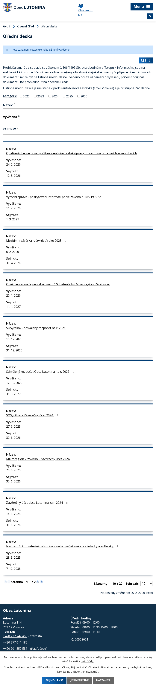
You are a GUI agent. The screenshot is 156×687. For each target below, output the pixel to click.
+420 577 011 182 (15, 643)
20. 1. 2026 (13, 296)
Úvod (6, 26)
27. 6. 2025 (13, 427)
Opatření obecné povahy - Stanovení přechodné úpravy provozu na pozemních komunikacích (71, 154)
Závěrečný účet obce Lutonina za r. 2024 (37, 503)
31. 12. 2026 (14, 351)
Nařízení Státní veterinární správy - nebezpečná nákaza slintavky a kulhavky (62, 547)
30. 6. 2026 (13, 438)
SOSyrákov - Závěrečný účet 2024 (32, 416)
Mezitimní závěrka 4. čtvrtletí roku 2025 (36, 241)
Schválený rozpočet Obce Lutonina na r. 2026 (40, 372)
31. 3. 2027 (13, 395)
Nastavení (105, 680)
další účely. (87, 661)
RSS (146, 61)
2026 (84, 97)
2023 (40, 97)
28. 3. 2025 (13, 558)
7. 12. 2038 (13, 569)
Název (8, 106)
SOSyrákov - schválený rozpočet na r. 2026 (39, 329)
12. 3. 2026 (13, 176)
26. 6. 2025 (13, 471)
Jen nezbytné (79, 680)
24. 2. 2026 (13, 165)
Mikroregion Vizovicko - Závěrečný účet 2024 (40, 460)
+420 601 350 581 (15, 649)
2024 (55, 97)
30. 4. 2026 (13, 264)
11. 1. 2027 (13, 307)
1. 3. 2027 (12, 220)
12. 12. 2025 (14, 383)
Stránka (17, 583)
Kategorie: (10, 97)
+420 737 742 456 (15, 637)
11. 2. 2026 (13, 209)
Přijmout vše (52, 680)
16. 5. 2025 (13, 514)
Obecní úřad (25, 26)
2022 (26, 97)
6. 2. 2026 (12, 252)
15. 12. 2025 (14, 340)
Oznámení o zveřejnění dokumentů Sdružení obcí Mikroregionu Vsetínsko (58, 285)
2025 (69, 97)
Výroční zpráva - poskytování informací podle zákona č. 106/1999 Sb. (54, 198)
